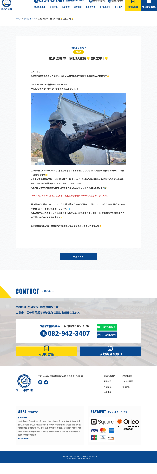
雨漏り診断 (133, 10)
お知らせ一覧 (30, 18)
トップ (18, 18)
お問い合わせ (117, 4)
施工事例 (78, 10)
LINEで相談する (99, 4)
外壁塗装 (66, 10)
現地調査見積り (149, 10)
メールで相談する (109, 334)
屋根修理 (54, 10)
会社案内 (119, 10)
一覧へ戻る (78, 256)
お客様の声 (90, 10)
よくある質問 (105, 10)
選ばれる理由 (40, 10)
